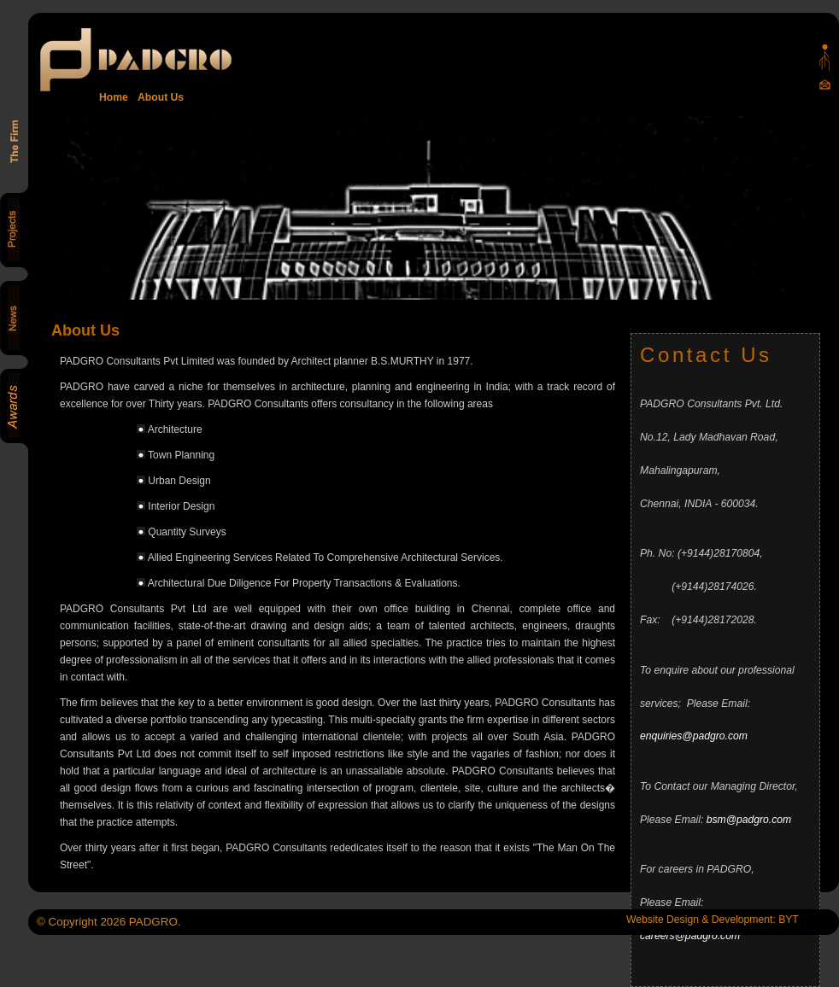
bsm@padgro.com (749, 820)
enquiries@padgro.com (694, 736)
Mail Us (824, 84)
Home (113, 97)
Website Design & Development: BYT (712, 920)
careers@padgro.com (690, 936)
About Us (158, 97)
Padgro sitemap (824, 58)
